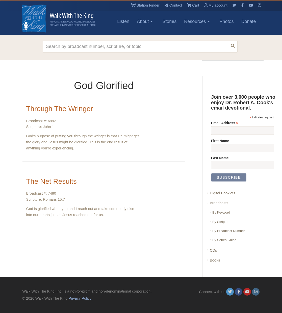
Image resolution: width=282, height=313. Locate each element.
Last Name (220, 158)
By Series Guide (224, 240)
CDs (213, 250)
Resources (197, 21)
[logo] (45, 18)
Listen (123, 21)
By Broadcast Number (228, 231)
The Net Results (51, 181)
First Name (220, 141)
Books (215, 260)
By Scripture (221, 222)
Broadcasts (219, 203)
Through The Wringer (59, 109)
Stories (169, 21)
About (144, 21)
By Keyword (221, 212)
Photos (226, 21)
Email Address (224, 123)
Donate (248, 21)
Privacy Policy (79, 298)
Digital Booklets (222, 193)
